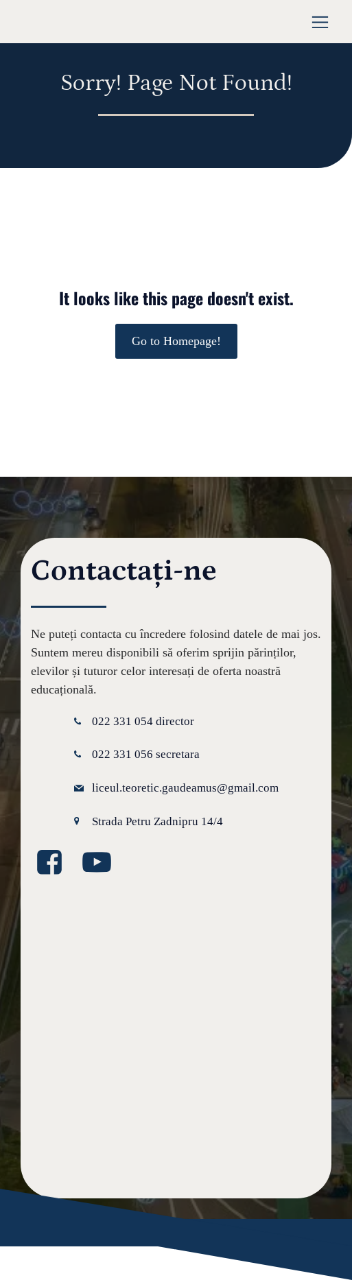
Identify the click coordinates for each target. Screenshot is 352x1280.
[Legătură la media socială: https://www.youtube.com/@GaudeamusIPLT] (102, 862)
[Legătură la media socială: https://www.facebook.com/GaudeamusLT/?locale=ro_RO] (54, 862)
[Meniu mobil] (320, 21)
